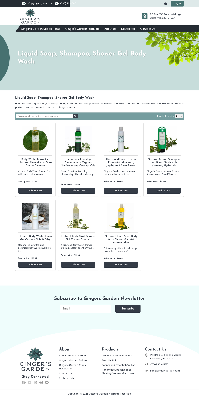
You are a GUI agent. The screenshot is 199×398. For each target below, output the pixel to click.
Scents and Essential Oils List (118, 365)
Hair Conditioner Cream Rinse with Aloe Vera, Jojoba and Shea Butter (121, 162)
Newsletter (128, 29)
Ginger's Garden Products (82, 29)
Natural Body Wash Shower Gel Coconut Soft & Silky (35, 238)
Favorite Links (110, 360)
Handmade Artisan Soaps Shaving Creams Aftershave (118, 371)
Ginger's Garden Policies (73, 360)
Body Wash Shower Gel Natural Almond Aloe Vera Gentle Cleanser (35, 162)
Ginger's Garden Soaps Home (40, 29)
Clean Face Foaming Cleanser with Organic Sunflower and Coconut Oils (78, 162)
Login (177, 3)
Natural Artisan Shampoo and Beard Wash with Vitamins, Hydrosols (164, 162)
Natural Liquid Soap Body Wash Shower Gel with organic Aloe (121, 239)
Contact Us (147, 29)
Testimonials (66, 378)
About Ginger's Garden (72, 355)
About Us (110, 29)
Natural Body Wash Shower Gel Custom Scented (78, 238)
